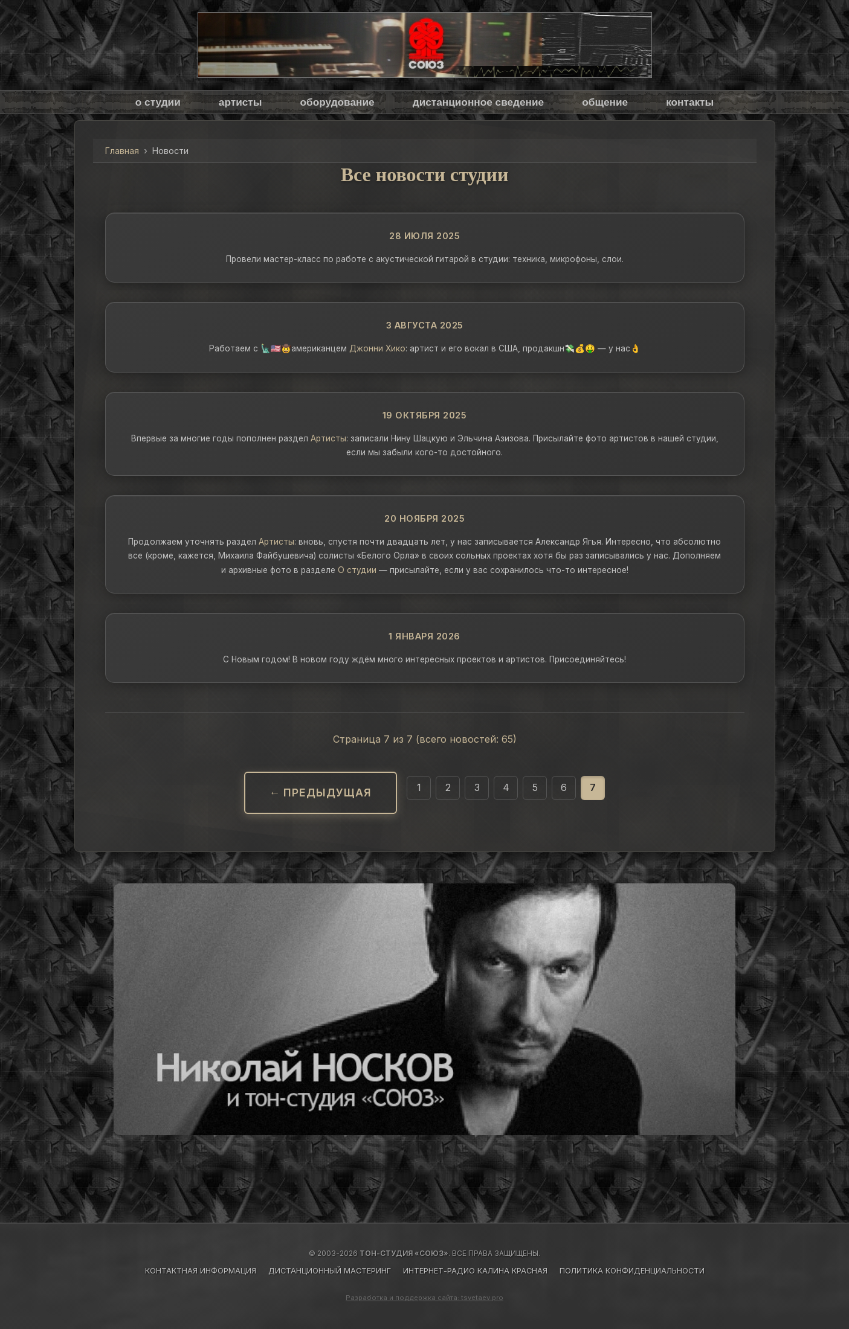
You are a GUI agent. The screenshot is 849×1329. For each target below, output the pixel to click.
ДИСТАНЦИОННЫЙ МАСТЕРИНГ (329, 1270)
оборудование (335, 102)
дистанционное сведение (479, 102)
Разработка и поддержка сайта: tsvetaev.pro (424, 1297)
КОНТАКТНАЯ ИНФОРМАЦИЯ (200, 1270)
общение (608, 102)
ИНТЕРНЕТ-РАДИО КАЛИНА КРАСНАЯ (475, 1270)
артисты (237, 102)
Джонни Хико (377, 356)
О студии (357, 587)
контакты (695, 102)
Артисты (328, 450)
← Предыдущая (321, 816)
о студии (153, 102)
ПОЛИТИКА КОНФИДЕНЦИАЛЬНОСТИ (632, 1270)
